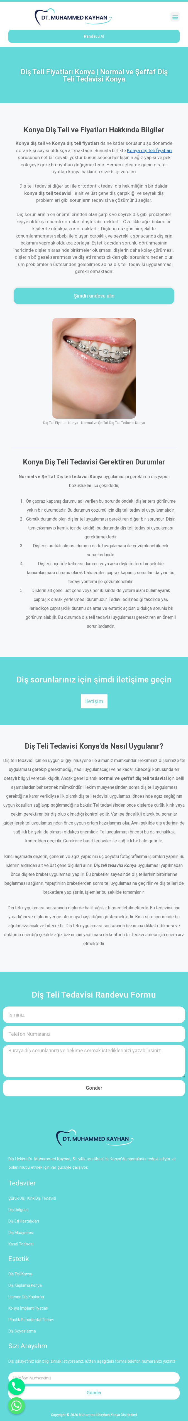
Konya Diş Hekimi (124, 1415)
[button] (175, 16)
